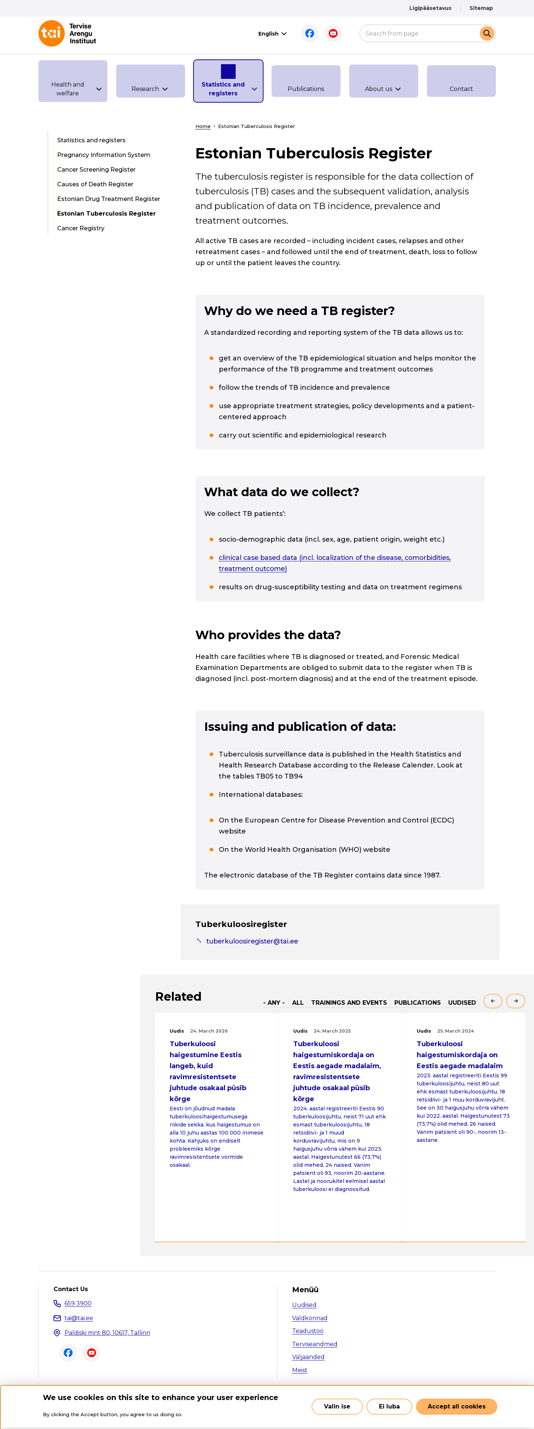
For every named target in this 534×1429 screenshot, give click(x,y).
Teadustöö (308, 1331)
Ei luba (389, 1406)
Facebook (309, 33)
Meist (299, 1370)
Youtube (333, 33)
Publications (417, 1003)
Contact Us (71, 1289)
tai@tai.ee (79, 1318)
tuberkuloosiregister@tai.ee (254, 941)
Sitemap (481, 8)
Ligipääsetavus (430, 8)
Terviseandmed (315, 1344)
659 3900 (78, 1303)
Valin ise (337, 1406)
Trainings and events (349, 1003)
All (298, 1003)
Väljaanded (308, 1357)
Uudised (462, 1003)
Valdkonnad (310, 1318)
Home (203, 126)
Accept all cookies (457, 1406)
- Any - (274, 1003)
